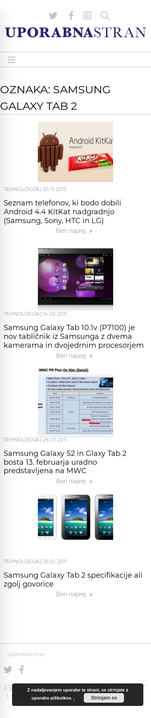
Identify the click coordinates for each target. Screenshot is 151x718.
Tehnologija (21, 189)
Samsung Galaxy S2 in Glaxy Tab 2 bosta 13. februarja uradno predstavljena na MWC (65, 462)
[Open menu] (11, 59)
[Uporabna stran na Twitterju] (53, 15)
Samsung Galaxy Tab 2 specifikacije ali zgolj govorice (73, 580)
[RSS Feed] (87, 15)
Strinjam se (104, 698)
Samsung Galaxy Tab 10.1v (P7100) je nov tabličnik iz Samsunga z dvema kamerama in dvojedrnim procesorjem (74, 336)
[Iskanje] (105, 15)
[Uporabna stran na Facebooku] (71, 15)
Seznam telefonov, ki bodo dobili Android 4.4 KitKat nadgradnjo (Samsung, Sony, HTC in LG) (62, 212)
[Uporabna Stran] (75, 32)
